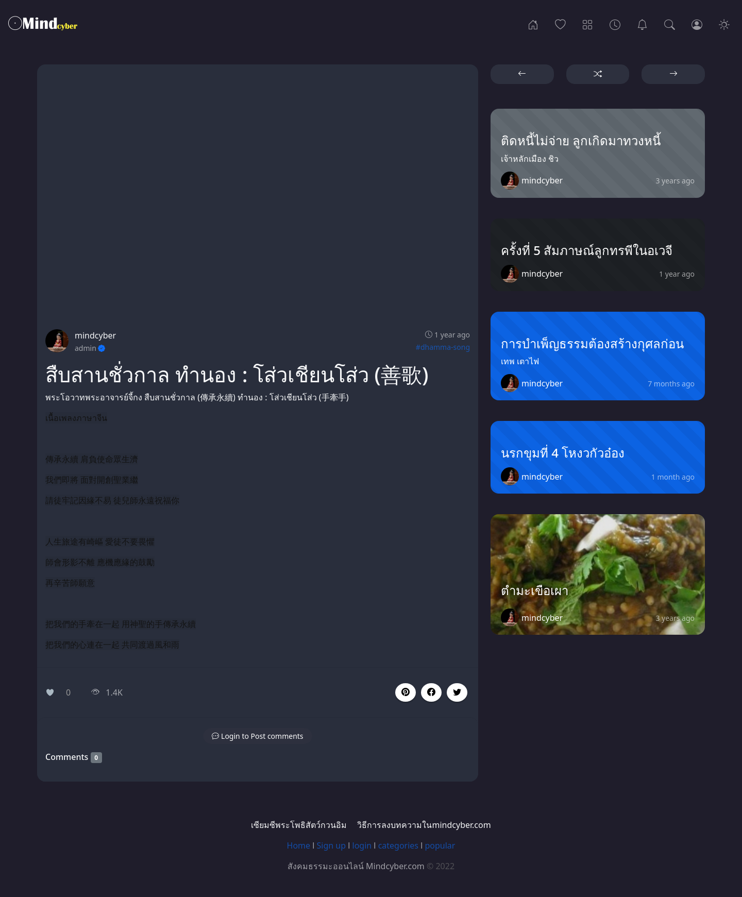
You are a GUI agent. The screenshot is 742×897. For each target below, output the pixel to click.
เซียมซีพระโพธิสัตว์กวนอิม (299, 825)
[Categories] (587, 23)
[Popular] (560, 23)
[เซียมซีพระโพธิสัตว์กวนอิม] (642, 23)
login (362, 845)
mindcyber (95, 335)
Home (299, 845)
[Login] (696, 23)
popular (440, 845)
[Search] (669, 23)
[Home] (533, 23)
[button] (431, 692)
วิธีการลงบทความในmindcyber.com (424, 825)
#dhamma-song (443, 347)
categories (398, 845)
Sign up (331, 845)
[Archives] (615, 23)
